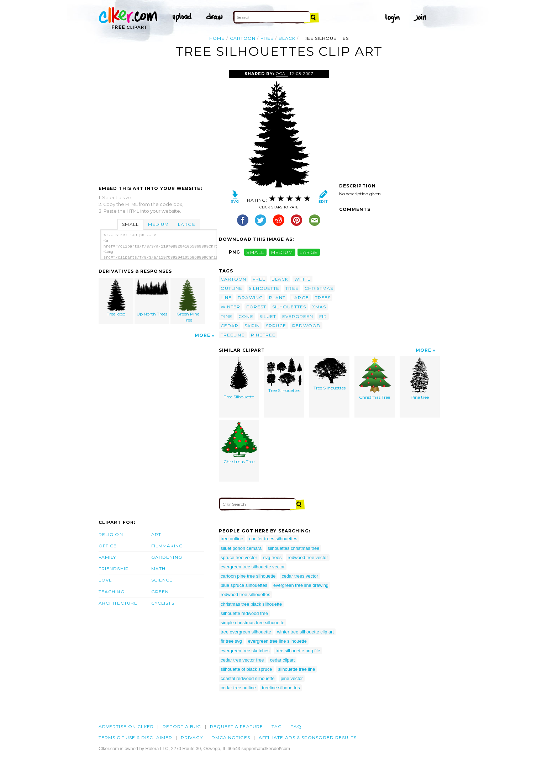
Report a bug (182, 726)
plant (277, 297)
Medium (158, 224)
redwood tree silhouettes (245, 594)
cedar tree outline (238, 687)
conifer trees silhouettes (273, 538)
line (226, 297)
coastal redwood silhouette (248, 678)
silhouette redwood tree (244, 613)
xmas (319, 306)
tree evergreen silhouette (246, 632)
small (255, 252)
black (287, 38)
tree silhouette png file (297, 650)
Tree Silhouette (239, 378)
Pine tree (419, 378)
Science (162, 580)
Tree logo (116, 298)
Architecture (118, 603)
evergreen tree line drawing (300, 585)
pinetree (263, 335)
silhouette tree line (296, 669)
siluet (267, 316)
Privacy (192, 737)
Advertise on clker (126, 726)
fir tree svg (231, 641)
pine (226, 316)
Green (160, 591)
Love (105, 580)
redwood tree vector (308, 557)
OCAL (282, 73)
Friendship (114, 568)
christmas (319, 288)
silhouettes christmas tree (293, 548)
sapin (251, 325)
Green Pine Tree (188, 301)
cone (245, 316)
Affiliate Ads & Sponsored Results (308, 737)
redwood (306, 325)
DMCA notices (230, 737)
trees (323, 297)
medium (282, 252)
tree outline (232, 538)
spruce (276, 325)
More (202, 335)
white (302, 279)
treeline (233, 335)
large (308, 252)
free (266, 38)
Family (107, 557)
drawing (250, 297)
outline (232, 288)
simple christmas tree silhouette (252, 622)
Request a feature (236, 726)
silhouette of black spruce (246, 669)
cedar (229, 325)
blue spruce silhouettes (244, 585)
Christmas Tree (375, 378)
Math (158, 568)
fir (323, 316)
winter (230, 306)
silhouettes (289, 306)
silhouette (264, 288)
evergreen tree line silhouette (277, 641)
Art (156, 534)
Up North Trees (152, 298)
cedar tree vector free (242, 660)
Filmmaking (167, 545)
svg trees (272, 557)
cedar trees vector (299, 576)
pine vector (292, 678)
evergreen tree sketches (245, 650)
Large (186, 224)
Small (130, 224)
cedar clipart (282, 660)
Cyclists (162, 603)
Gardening (166, 557)
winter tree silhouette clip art (305, 632)
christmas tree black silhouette (251, 604)
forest (256, 306)
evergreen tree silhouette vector (253, 566)
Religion (111, 534)
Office (108, 545)
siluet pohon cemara (241, 548)
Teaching (112, 591)
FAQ (295, 726)
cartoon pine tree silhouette (248, 576)
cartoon (243, 38)
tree (291, 288)
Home (217, 38)
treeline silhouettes (281, 687)
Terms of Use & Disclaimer (135, 737)
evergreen (297, 316)
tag (277, 726)
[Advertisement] (158, 123)
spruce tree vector (239, 557)
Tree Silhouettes (284, 375)
